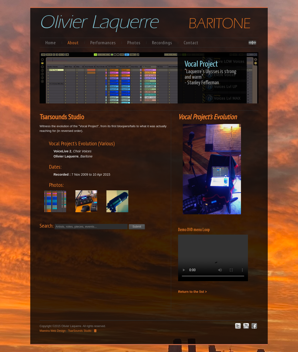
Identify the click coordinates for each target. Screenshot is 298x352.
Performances (103, 43)
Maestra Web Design (53, 330)
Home (50, 43)
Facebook (254, 326)
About (73, 43)
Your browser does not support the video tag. (213, 258)
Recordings (162, 43)
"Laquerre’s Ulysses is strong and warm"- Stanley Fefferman (210, 77)
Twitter (238, 326)
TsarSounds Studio (79, 330)
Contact (191, 43)
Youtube (246, 326)
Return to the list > (192, 292)
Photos (133, 43)
